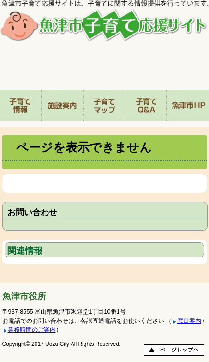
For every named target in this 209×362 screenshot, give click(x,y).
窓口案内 (189, 320)
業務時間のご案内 (32, 329)
